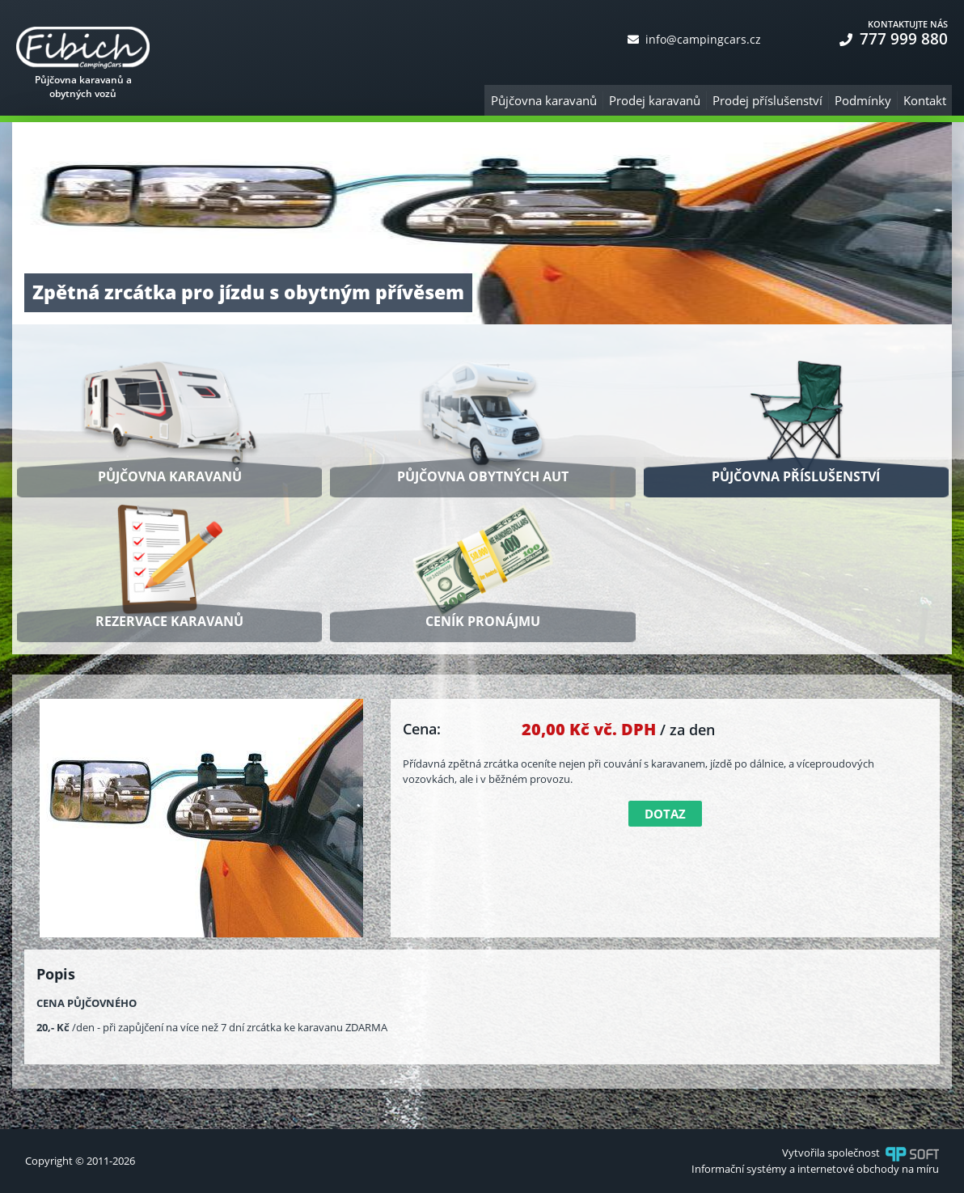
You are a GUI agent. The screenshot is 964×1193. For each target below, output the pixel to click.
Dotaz (665, 814)
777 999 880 (893, 38)
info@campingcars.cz (694, 39)
